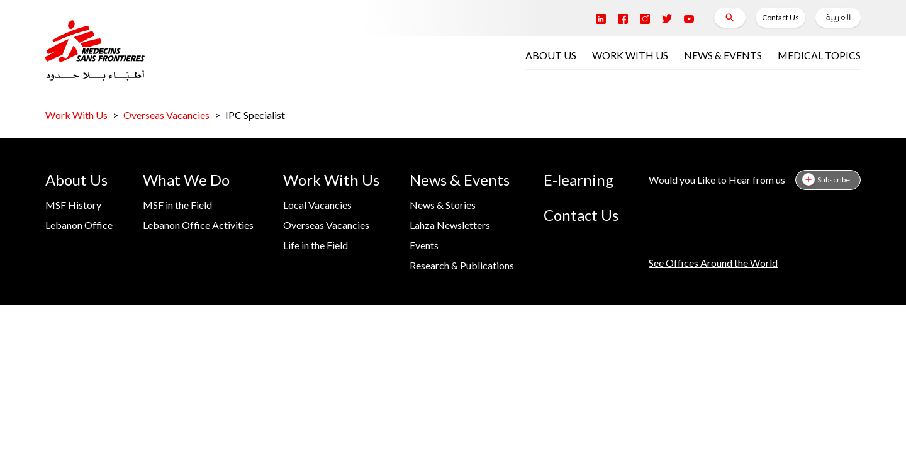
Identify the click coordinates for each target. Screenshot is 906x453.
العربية (838, 18)
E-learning (578, 180)
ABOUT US (550, 55)
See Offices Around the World (713, 263)
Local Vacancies (317, 205)
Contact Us (780, 17)
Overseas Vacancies (166, 115)
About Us (76, 180)
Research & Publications (462, 265)
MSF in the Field (177, 205)
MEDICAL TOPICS (819, 55)
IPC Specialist (255, 115)
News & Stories (443, 205)
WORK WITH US (630, 55)
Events (424, 245)
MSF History (73, 205)
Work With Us (76, 115)
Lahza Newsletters (450, 225)
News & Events (460, 180)
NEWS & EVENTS (723, 55)
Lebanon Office (79, 225)
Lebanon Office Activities (198, 225)
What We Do (186, 180)
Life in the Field (315, 245)
